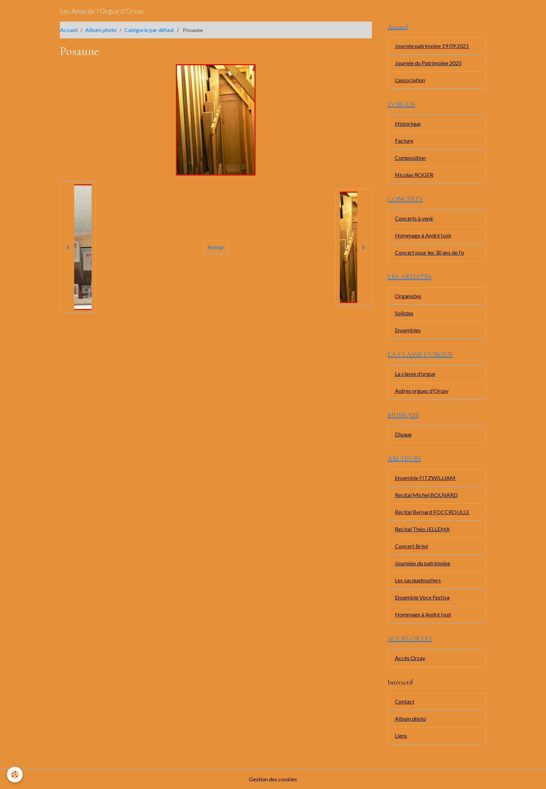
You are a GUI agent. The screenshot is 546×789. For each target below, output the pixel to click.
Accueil (69, 29)
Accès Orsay (410, 658)
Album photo (101, 29)
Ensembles (408, 330)
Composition (410, 157)
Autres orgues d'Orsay (421, 390)
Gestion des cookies (273, 779)
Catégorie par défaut (149, 29)
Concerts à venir (414, 218)
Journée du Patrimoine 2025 (428, 63)
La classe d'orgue (415, 373)
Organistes (408, 296)
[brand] (102, 11)
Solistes (404, 313)
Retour (216, 247)
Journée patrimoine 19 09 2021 (432, 45)
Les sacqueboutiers (418, 580)
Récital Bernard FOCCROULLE (432, 512)
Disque (403, 434)
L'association (410, 80)
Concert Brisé (411, 546)
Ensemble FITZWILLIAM (425, 477)
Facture (404, 140)
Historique (408, 123)
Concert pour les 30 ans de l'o (429, 252)
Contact (404, 701)
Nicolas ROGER (414, 174)
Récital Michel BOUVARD (426, 495)
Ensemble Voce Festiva (422, 597)
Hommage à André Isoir (423, 235)
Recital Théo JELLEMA (422, 529)
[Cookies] (15, 774)
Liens (401, 735)
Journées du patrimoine (422, 563)
